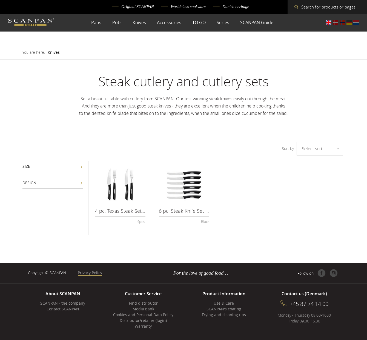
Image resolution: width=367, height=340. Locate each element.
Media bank (143, 308)
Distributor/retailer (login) (143, 320)
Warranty (143, 326)
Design (29, 182)
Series (223, 22)
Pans (96, 22)
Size (26, 166)
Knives (139, 22)
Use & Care (224, 303)
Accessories (169, 22)
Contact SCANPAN (63, 308)
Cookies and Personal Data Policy (143, 314)
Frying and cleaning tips (224, 314)
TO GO (199, 22)
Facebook (321, 273)
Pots (117, 22)
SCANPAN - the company (62, 303)
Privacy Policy (90, 272)
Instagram (333, 273)
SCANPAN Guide (256, 22)
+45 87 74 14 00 (309, 304)
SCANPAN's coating (224, 308)
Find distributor (143, 303)
